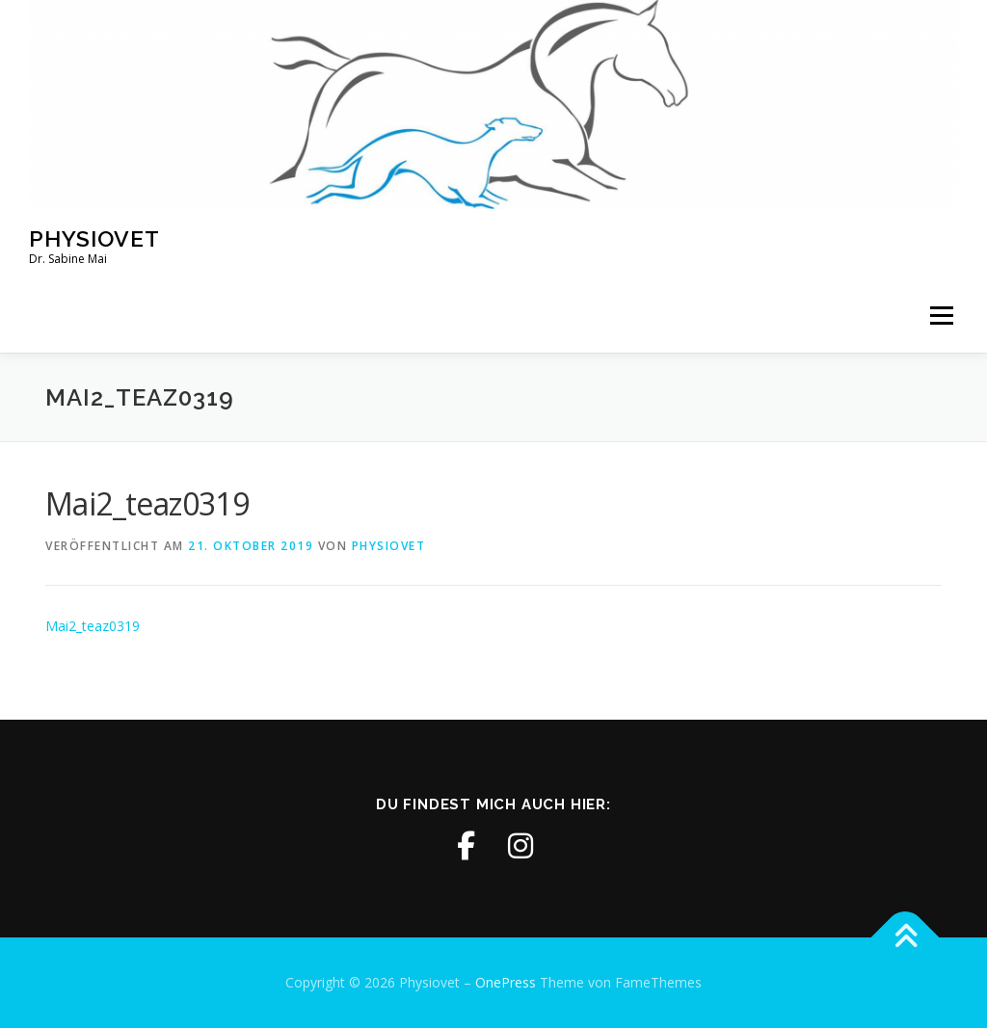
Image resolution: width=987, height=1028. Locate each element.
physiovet (389, 546)
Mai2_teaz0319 (92, 626)
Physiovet (94, 237)
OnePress (505, 982)
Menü (941, 316)
